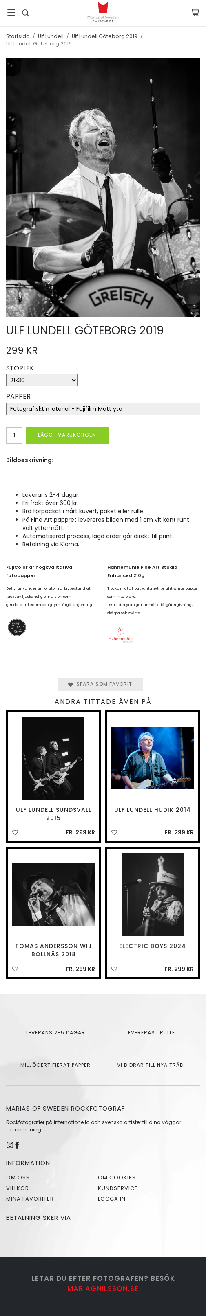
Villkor (17, 1188)
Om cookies (117, 1177)
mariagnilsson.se (103, 1288)
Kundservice (118, 1188)
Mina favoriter (30, 1199)
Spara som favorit (100, 684)
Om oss (18, 1177)
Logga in (112, 1199)
